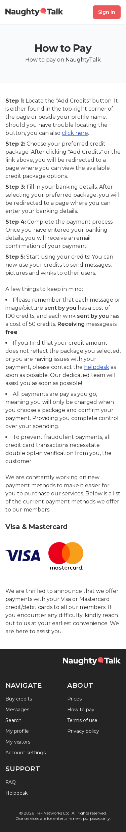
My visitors (17, 742)
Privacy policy (83, 731)
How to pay (80, 710)
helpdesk (96, 367)
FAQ (10, 782)
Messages (17, 710)
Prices (74, 699)
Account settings (25, 753)
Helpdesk (16, 793)
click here (75, 133)
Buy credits (18, 699)
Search (13, 720)
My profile (17, 731)
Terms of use (82, 720)
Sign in (106, 12)
